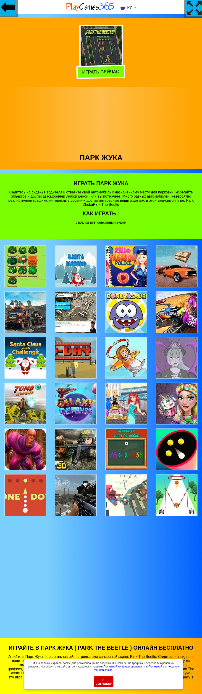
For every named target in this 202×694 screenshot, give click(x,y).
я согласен (104, 682)
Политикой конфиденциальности (124, 666)
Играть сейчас (101, 71)
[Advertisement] (101, 119)
